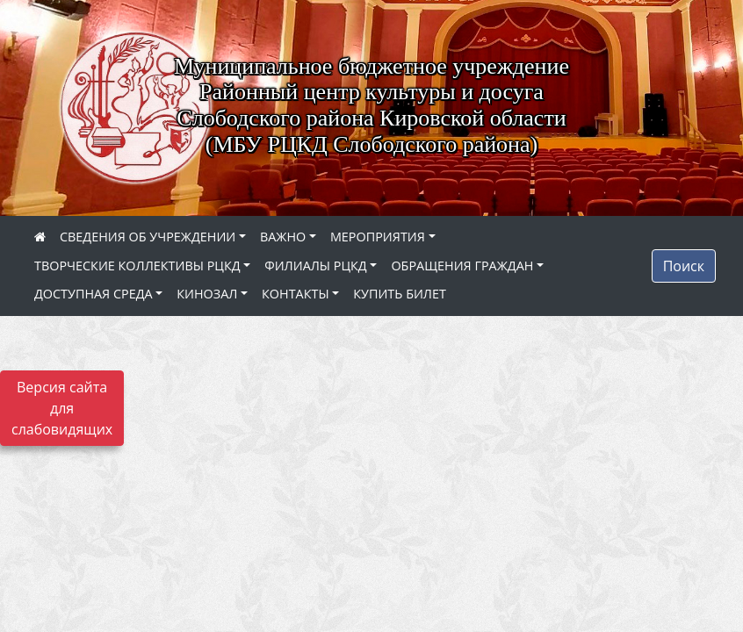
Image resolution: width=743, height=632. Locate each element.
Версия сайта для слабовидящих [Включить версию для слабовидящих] (61, 408)
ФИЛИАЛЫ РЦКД (315, 265)
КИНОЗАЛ (207, 293)
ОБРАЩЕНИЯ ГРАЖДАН (462, 265)
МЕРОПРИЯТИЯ (377, 236)
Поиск (683, 266)
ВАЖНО (283, 236)
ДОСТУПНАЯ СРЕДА (93, 293)
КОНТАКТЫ (295, 293)
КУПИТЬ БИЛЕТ (399, 293)
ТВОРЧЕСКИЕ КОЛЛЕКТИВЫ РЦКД (137, 265)
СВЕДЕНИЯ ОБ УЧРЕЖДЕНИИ (147, 236)
